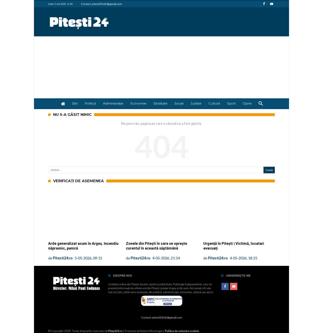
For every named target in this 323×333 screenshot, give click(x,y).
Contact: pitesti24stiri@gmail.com (101, 4)
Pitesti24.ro (63, 258)
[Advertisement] (161, 67)
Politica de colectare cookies (182, 331)
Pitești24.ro (115, 331)
